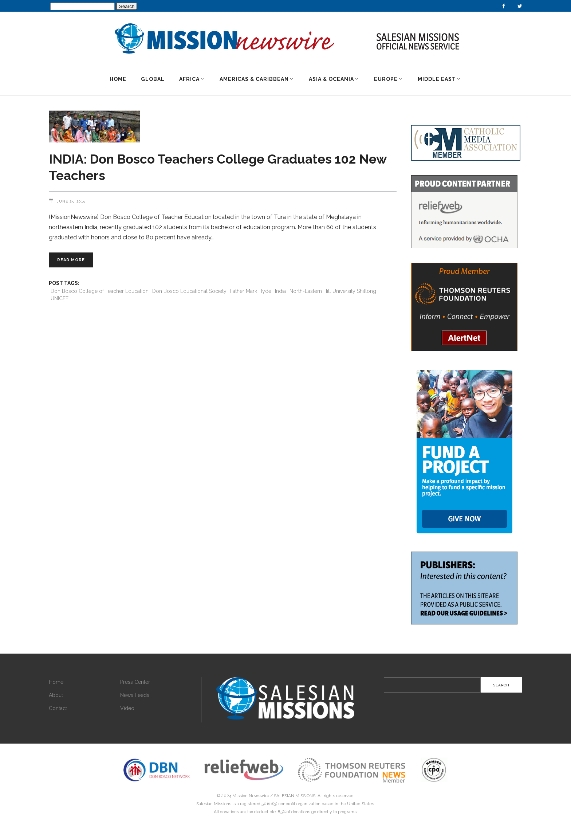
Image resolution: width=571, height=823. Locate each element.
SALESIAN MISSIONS (294, 795)
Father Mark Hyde (250, 291)
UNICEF (59, 298)
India (280, 291)
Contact (58, 708)
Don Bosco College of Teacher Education (100, 291)
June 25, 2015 (71, 201)
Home (56, 682)
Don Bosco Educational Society (189, 291)
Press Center (135, 682)
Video (127, 708)
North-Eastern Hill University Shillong (333, 291)
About (56, 695)
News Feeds (134, 695)
